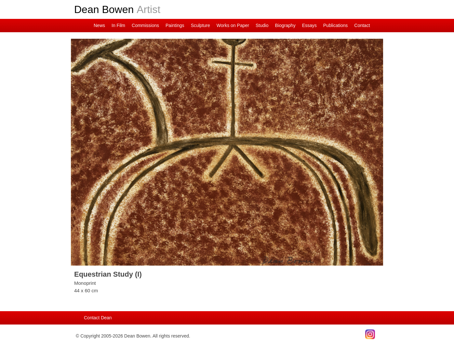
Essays (309, 25)
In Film (118, 25)
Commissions (145, 25)
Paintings (175, 25)
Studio (262, 25)
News (99, 25)
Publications (335, 25)
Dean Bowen (117, 9)
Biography (285, 25)
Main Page (85, 25)
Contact (362, 25)
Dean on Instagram (76, 25)
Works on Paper (233, 25)
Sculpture (200, 25)
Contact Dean (98, 317)
